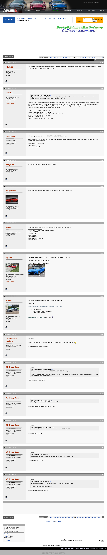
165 (86, 57)
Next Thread (58, 521)
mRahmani (10, 136)
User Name (80, 19)
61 (55, 57)
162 (77, 57)
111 (58, 57)
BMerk (8, 227)
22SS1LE (9, 93)
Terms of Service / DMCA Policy (94, 548)
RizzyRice (10, 165)
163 (80, 57)
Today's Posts (91, 10)
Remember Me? (97, 19)
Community (67, 10)
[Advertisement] (28, 39)
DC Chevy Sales (12, 367)
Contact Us (64, 548)
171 (89, 57)
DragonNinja (11, 191)
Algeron (9, 258)
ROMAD (9, 301)
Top (105, 548)
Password (79, 21)
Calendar (79, 10)
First (50, 57)
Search (102, 10)
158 (66, 57)
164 (83, 57)
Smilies (6, 535)
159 (69, 57)
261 (95, 57)
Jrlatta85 (9, 67)
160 (72, 57)
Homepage (28, 10)
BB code (6, 533)
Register (55, 10)
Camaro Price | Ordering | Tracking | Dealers (56, 18)
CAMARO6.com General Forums (35, 18)
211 (92, 57)
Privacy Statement (80, 548)
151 (60, 57)
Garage (38, 10)
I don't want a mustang (11, 340)
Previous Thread (50, 521)
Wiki (46, 10)
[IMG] (5, 536)
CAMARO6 (22, 19)
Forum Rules (7, 540)
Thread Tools (98, 59)
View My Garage (10, 103)
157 (63, 57)
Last (99, 57)
